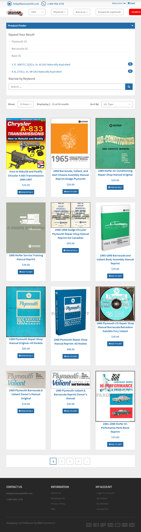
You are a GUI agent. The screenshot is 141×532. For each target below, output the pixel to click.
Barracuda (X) (20, 48)
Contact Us (102, 509)
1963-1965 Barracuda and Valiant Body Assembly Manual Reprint (115, 259)
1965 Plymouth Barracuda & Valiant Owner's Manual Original (26, 394)
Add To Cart (70, 191)
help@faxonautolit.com (26, 3)
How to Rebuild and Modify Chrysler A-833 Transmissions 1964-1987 (26, 175)
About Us (56, 493)
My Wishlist (102, 503)
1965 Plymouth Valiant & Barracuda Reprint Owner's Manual (70, 394)
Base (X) (16, 55)
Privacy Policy (58, 503)
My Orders (102, 498)
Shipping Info (58, 498)
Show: (11, 104)
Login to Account (106, 493)
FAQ (53, 509)
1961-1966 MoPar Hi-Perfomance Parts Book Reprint (115, 427)
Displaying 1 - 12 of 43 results (53, 104)
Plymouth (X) (19, 41)
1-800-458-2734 (55, 3)
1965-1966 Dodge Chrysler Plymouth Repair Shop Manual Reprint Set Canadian (70, 233)
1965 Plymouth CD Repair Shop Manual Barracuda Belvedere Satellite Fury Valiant (115, 327)
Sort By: (94, 104)
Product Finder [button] (17, 25)
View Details (26, 192)
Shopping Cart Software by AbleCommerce (30, 523)
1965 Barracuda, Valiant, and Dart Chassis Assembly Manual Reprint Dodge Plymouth (70, 174)
